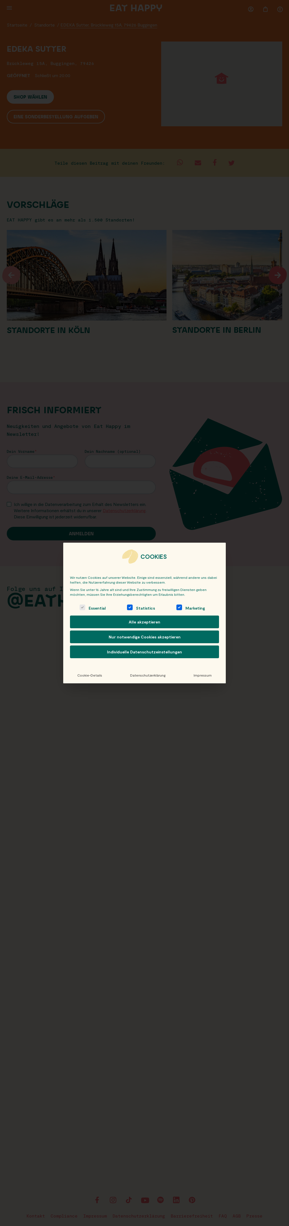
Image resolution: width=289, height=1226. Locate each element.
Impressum (203, 675)
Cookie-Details (89, 675)
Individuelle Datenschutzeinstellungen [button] (144, 651)
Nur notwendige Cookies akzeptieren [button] (145, 636)
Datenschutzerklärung (147, 675)
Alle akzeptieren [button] (144, 621)
